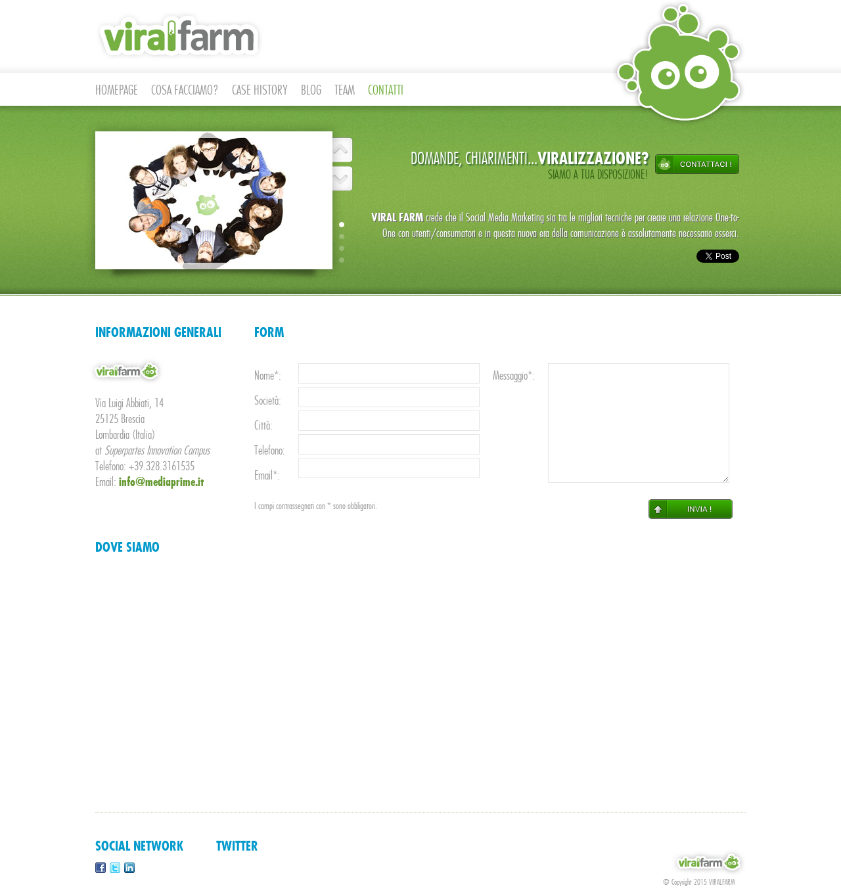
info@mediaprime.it (161, 482)
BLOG (311, 90)
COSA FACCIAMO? (185, 90)
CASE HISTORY (260, 90)
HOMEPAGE (116, 90)
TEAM (344, 90)
